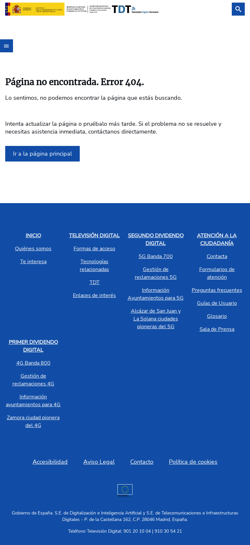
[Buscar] (238, 9)
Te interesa (33, 261)
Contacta (217, 256)
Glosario (217, 316)
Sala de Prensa (217, 329)
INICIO (33, 235)
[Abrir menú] (6, 45)
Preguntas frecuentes (217, 290)
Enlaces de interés (94, 295)
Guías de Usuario (217, 303)
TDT (95, 282)
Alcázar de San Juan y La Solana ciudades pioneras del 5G (156, 318)
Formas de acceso (94, 248)
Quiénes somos (33, 248)
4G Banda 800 (33, 363)
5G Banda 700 (156, 256)
